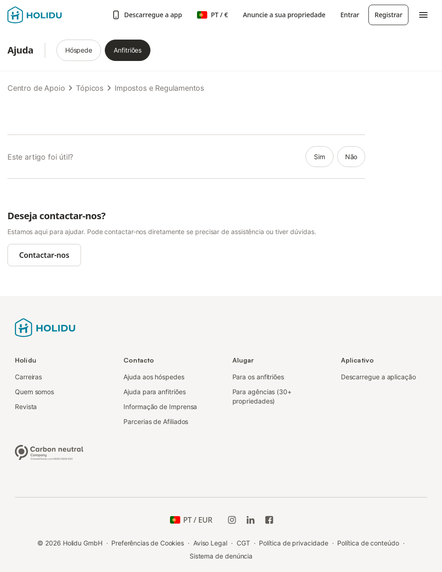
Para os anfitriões (258, 377)
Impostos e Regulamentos (159, 88)
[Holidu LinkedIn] (250, 519)
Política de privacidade (293, 543)
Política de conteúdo (368, 543)
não (351, 157)
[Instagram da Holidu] (232, 519)
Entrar (350, 14)
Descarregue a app (146, 15)
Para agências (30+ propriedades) (262, 396)
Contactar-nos (44, 255)
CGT (243, 543)
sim (319, 157)
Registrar (388, 14)
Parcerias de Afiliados (155, 421)
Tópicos (89, 88)
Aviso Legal (210, 543)
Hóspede (78, 50)
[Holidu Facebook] (269, 519)
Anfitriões (128, 50)
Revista (26, 406)
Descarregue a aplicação (378, 377)
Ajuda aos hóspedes (153, 377)
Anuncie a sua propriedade (284, 14)
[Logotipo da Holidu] (53, 15)
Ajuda (20, 50)
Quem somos (34, 392)
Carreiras (28, 377)
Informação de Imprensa (160, 406)
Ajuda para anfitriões (154, 392)
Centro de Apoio (36, 88)
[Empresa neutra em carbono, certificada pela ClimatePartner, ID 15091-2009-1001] (49, 451)
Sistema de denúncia (221, 556)
